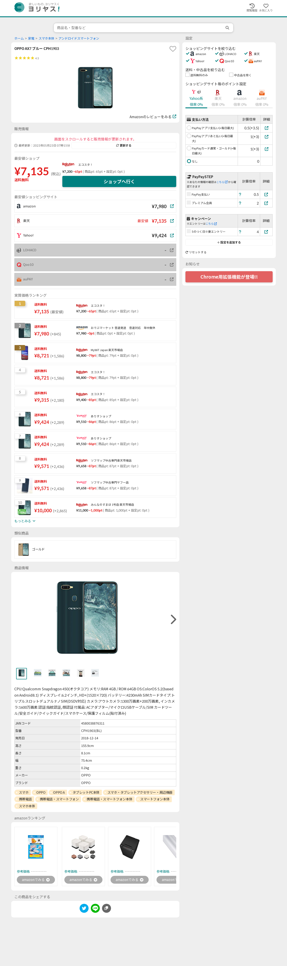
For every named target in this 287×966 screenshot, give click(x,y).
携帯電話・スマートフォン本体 (109, 799)
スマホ (24, 792)
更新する (123, 145)
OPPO (40, 792)
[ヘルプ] (240, 194)
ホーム (19, 38)
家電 (31, 38)
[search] (228, 27)
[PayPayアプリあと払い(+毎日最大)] (266, 137)
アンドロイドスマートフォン (79, 38)
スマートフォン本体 (155, 799)
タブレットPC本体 (86, 792)
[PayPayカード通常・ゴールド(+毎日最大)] (266, 149)
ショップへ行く (119, 181)
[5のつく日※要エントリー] (266, 232)
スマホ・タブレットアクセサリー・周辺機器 (139, 792)
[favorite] (173, 48)
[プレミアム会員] (266, 203)
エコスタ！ (85, 164)
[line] (95, 909)
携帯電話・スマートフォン (59, 799)
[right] (173, 619)
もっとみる (24, 521)
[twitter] (84, 909)
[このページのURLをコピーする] (106, 908)
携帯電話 (25, 799)
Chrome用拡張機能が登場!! (229, 276)
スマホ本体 (46, 38)
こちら (222, 182)
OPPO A (59, 792)
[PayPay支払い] (266, 194)
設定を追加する (229, 242)
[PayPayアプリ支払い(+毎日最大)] (266, 128)
